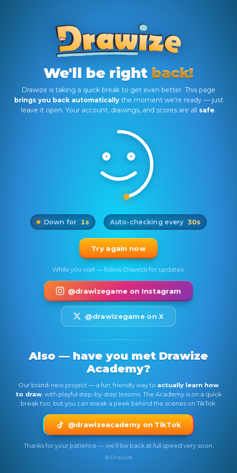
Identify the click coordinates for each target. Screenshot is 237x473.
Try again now (118, 248)
